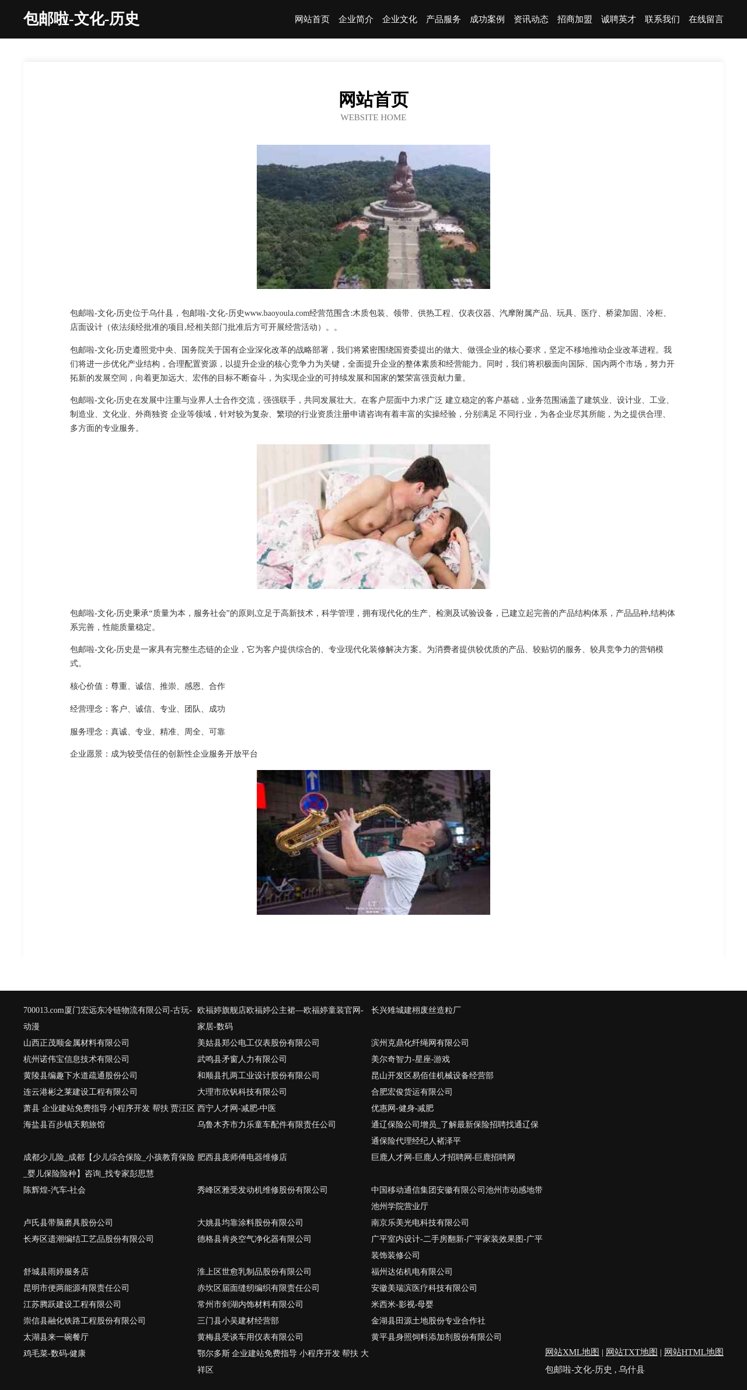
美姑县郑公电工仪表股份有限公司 (258, 1043)
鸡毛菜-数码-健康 (54, 1353)
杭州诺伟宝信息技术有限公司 (76, 1059)
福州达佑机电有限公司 (412, 1271)
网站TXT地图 (632, 1352)
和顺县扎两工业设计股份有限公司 (258, 1075)
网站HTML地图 (694, 1352)
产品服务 (443, 19)
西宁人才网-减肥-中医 (236, 1108)
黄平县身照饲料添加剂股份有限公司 (436, 1337)
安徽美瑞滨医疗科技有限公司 (424, 1288)
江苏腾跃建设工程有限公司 (72, 1304)
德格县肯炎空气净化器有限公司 (254, 1239)
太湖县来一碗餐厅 (56, 1337)
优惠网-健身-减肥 (402, 1108)
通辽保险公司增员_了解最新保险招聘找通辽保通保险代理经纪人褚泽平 (455, 1132)
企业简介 (356, 19)
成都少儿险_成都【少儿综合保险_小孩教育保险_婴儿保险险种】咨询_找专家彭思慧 (109, 1165)
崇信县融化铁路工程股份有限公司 (84, 1320)
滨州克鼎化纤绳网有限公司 (420, 1043)
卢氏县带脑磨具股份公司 (68, 1222)
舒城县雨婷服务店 (56, 1271)
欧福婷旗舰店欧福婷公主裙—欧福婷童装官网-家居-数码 (280, 1018)
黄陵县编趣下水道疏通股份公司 (80, 1075)
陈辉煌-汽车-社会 (54, 1190)
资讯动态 (531, 19)
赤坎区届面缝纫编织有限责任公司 (258, 1288)
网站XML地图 (572, 1352)
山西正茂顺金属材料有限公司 (76, 1043)
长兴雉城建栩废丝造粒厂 (416, 1010)
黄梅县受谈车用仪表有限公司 (250, 1337)
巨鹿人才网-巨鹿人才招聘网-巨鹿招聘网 (443, 1157)
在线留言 (706, 19)
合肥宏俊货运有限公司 (412, 1092)
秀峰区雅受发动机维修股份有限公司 (262, 1190)
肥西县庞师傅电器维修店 (242, 1157)
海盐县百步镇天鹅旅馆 (64, 1124)
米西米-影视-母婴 (402, 1304)
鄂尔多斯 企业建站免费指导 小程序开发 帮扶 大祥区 (283, 1361)
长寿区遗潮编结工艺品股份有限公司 (88, 1239)
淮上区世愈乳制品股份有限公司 (254, 1271)
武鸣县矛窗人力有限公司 (242, 1059)
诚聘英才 (618, 19)
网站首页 (312, 19)
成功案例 (487, 19)
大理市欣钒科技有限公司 (242, 1092)
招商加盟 (574, 19)
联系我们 (662, 19)
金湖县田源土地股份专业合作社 (428, 1320)
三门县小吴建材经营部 (238, 1320)
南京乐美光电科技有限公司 (420, 1222)
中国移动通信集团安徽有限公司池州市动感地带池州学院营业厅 (457, 1198)
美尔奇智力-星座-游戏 (410, 1059)
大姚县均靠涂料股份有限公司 (250, 1222)
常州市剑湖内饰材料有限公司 (250, 1304)
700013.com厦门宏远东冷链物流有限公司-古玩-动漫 (107, 1018)
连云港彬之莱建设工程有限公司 (80, 1092)
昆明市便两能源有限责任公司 (76, 1288)
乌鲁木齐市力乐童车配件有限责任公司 (266, 1124)
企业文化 (399, 19)
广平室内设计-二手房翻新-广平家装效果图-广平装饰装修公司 (457, 1247)
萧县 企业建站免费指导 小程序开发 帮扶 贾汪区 (109, 1108)
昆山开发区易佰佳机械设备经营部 (432, 1075)
